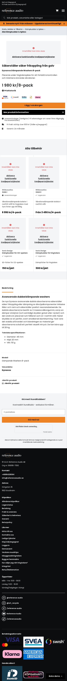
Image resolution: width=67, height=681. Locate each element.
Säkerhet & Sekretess (11, 515)
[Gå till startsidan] (12, 10)
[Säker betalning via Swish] (55, 642)
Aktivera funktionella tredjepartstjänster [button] (33, 56)
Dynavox (6, 370)
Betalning (6, 508)
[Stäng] (64, 23)
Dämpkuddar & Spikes (34, 29)
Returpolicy (7, 522)
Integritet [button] (6, 566)
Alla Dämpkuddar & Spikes (14, 32)
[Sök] (33, 18)
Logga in (6, 545)
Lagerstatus (7, 505)
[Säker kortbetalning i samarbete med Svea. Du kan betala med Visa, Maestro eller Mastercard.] (12, 642)
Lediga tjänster (9, 538)
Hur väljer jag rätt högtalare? (15, 563)
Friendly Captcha (47, 432)
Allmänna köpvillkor (10, 501)
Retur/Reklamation (10, 570)
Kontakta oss (8, 535)
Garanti (5, 519)
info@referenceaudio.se (13, 478)
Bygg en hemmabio (10, 559)
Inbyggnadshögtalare (12, 556)
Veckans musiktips (10, 552)
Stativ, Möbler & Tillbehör (12, 29)
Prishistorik (9, 91)
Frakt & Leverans (9, 512)
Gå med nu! (33, 419)
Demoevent (7, 549)
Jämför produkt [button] (10, 383)
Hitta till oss (7, 531)
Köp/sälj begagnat (10, 542)
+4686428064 (8, 474)
